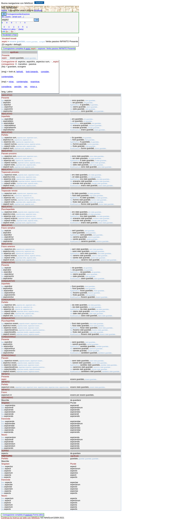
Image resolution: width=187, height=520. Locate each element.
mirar (11, 81)
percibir (17, 86)
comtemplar (22, 81)
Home (4, 10)
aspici (28, 49)
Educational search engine (21, 10)
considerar (6, 86)
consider (45, 71)
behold (19, 71)
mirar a (33, 86)
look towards (32, 71)
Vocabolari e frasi (9, 35)
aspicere (28, 515)
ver (25, 86)
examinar (35, 81)
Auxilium (38, 10)
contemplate (7, 76)
